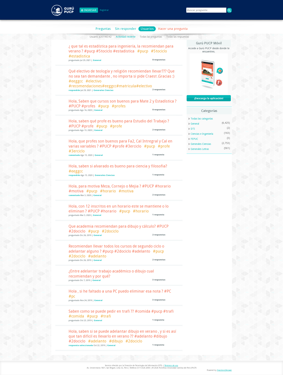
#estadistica (79, 56)
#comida (76, 316)
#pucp (142, 51)
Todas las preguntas (151, 36)
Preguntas (103, 29)
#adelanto (97, 256)
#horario (108, 191)
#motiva (126, 191)
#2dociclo (110, 231)
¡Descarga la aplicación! (208, 98)
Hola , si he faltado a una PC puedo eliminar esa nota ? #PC (120, 291)
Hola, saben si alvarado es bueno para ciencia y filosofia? (118, 166)
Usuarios (147, 29)
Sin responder (125, 29)
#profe (116, 126)
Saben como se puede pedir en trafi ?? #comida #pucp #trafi (121, 311)
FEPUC (194, 138)
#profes (119, 106)
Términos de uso (171, 366)
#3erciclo (77, 151)
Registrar (104, 10)
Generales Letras (200, 149)
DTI (193, 128)
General (97, 60)
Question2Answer (224, 370)
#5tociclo (159, 51)
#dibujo (116, 341)
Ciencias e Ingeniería (202, 133)
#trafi (106, 316)
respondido (74, 90)
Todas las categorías (202, 118)
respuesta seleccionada (81, 345)
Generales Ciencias (103, 90)
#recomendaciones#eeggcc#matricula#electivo (110, 86)
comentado (74, 155)
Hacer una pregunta (173, 29)
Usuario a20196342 (101, 36)
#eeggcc (76, 81)
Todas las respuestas (177, 36)
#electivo (93, 81)
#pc (72, 296)
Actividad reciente (125, 36)
